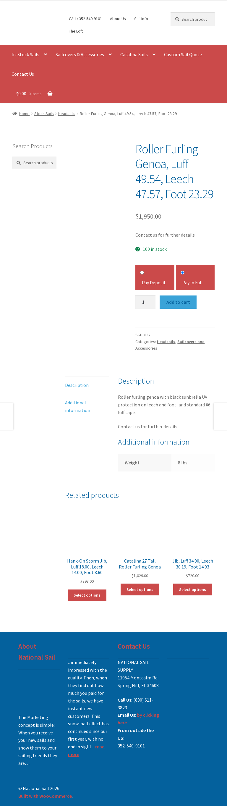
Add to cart (178, 302)
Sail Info (141, 18)
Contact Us (23, 74)
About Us (118, 18)
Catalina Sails (134, 54)
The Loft (76, 31)
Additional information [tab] (77, 406)
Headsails (66, 113)
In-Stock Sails (25, 54)
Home (24, 113)
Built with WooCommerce (45, 796)
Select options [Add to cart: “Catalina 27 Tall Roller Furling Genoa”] (140, 589)
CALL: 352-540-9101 (85, 18)
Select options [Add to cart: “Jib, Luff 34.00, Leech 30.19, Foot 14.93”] (192, 589)
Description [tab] (77, 385)
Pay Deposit (154, 282)
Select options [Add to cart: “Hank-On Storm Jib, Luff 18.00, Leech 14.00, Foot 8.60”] (87, 595)
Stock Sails (44, 113)
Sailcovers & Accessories (80, 54)
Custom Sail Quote (183, 54)
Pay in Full (192, 282)
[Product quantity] (145, 302)
